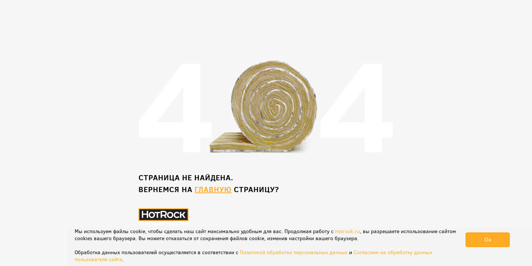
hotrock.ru (347, 231)
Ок (487, 239)
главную (213, 189)
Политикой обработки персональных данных (294, 252)
